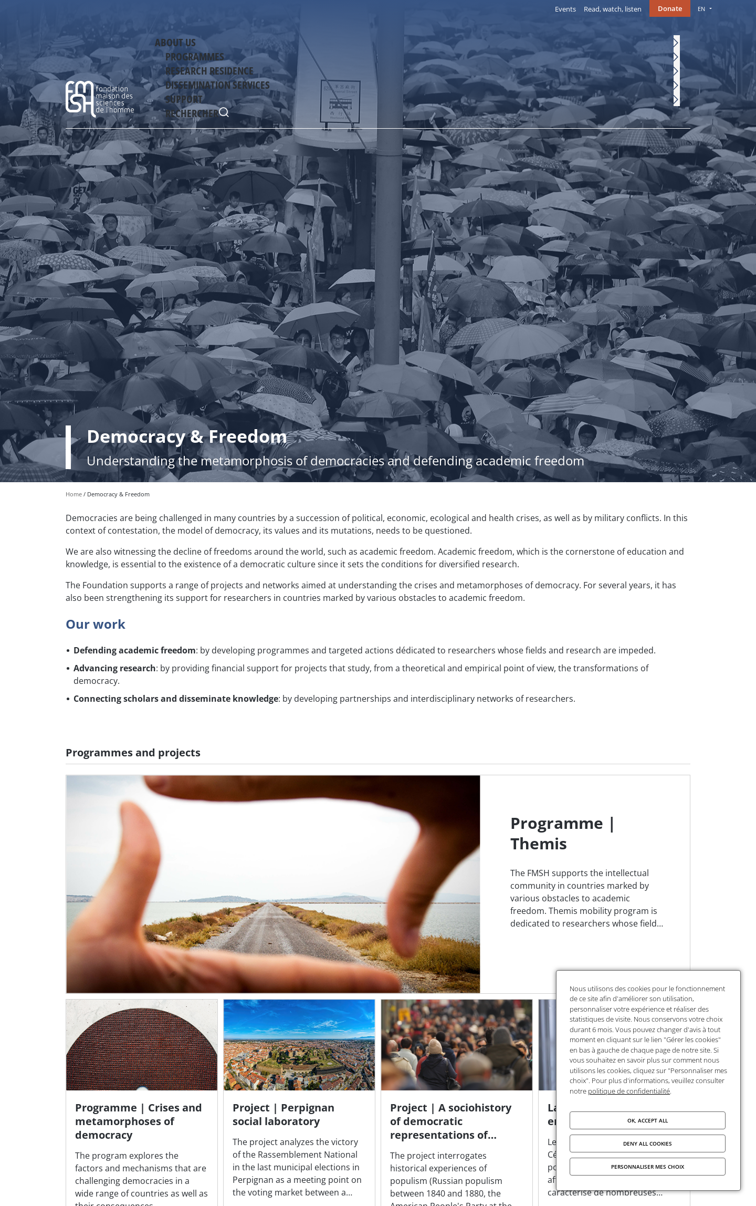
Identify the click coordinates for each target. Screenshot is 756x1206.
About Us (334, 40)
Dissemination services (561, 40)
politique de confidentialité (629, 1091)
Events (565, 9)
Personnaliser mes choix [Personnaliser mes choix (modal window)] (647, 1166)
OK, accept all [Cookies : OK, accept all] (647, 1120)
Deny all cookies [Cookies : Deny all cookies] (647, 1143)
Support (634, 40)
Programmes (392, 40)
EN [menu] (701, 9)
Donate (670, 8)
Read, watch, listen (613, 9)
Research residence (468, 40)
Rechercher (680, 42)
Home (74, 494)
